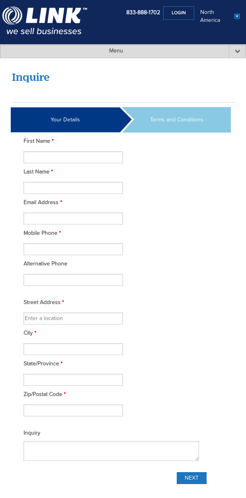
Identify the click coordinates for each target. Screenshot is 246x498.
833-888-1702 (143, 13)
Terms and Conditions (176, 120)
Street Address (43, 302)
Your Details (65, 120)
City (29, 333)
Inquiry (31, 433)
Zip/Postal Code (44, 394)
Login (179, 13)
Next (192, 478)
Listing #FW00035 (216, 94)
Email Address (42, 202)
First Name (38, 141)
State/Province (42, 364)
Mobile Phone (42, 233)
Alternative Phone (45, 264)
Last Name (38, 172)
